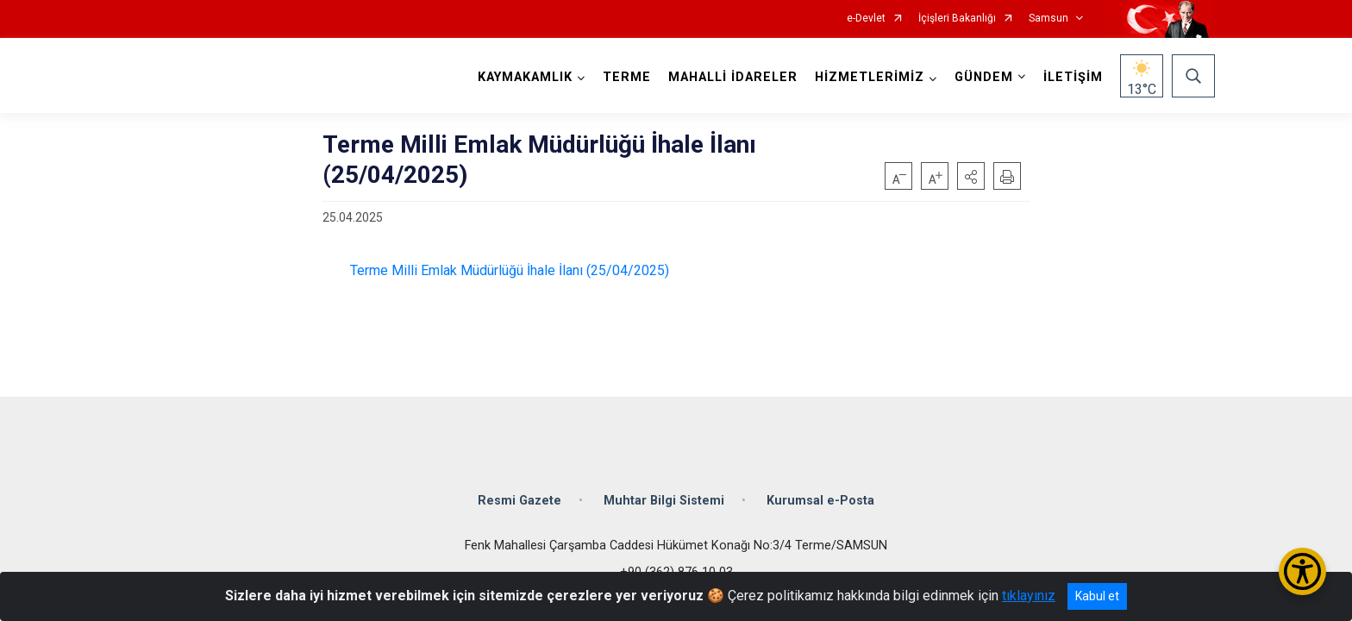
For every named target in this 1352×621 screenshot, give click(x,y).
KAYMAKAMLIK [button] (523, 77)
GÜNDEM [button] (982, 77)
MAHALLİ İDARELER (731, 77)
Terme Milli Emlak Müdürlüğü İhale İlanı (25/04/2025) (508, 270)
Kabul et (1097, 596)
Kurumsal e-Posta (820, 493)
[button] (971, 176)
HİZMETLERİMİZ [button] (868, 77)
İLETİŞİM (1071, 77)
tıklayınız (1028, 595)
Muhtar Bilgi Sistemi (664, 493)
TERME (625, 77)
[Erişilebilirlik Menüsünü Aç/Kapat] (1302, 571)
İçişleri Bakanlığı (957, 18)
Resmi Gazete (519, 493)
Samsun (1048, 18)
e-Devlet (866, 18)
